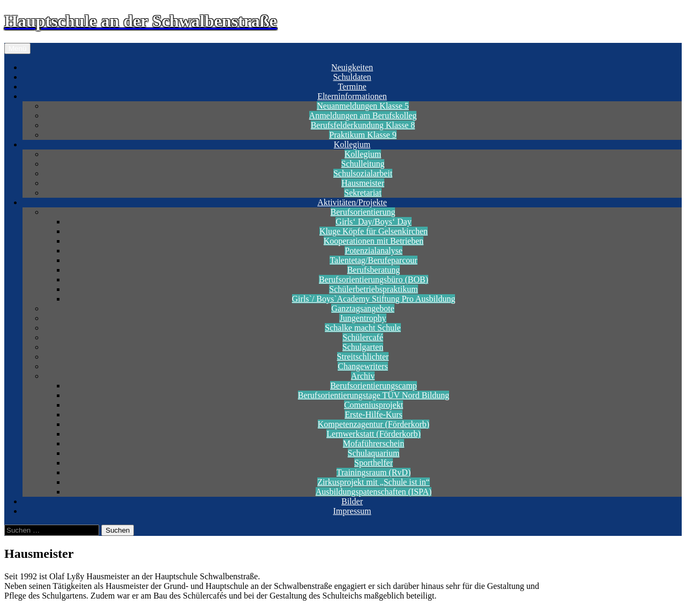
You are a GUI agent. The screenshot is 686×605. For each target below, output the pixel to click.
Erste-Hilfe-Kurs (373, 414)
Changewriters (362, 366)
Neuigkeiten (352, 67)
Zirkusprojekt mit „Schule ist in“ (373, 482)
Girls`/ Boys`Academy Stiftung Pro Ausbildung (374, 298)
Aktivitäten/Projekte (352, 202)
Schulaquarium (374, 453)
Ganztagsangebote (362, 308)
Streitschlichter (363, 356)
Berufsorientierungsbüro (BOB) (373, 279)
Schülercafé (362, 337)
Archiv (363, 375)
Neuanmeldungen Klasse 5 (363, 105)
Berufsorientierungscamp (373, 385)
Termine (352, 86)
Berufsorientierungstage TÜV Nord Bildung (373, 395)
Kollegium (352, 144)
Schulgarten (362, 347)
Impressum (352, 511)
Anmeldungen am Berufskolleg (363, 115)
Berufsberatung (373, 269)
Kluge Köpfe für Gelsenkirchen (373, 231)
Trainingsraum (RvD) (374, 472)
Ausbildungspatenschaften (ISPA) (374, 491)
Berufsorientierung (363, 211)
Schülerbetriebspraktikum (373, 289)
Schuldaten (352, 76)
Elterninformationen (352, 96)
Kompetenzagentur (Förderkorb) (373, 424)
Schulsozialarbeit (362, 173)
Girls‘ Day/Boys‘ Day (373, 221)
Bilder (352, 501)
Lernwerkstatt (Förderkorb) (373, 433)
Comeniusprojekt (373, 404)
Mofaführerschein (374, 443)
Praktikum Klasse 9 (362, 134)
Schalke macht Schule (362, 327)
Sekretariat (362, 192)
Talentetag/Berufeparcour (373, 260)
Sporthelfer (373, 462)
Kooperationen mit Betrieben (374, 240)
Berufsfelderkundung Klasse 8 (363, 125)
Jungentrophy (362, 318)
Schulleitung (363, 163)
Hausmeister (362, 183)
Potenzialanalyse (373, 250)
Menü (17, 48)
